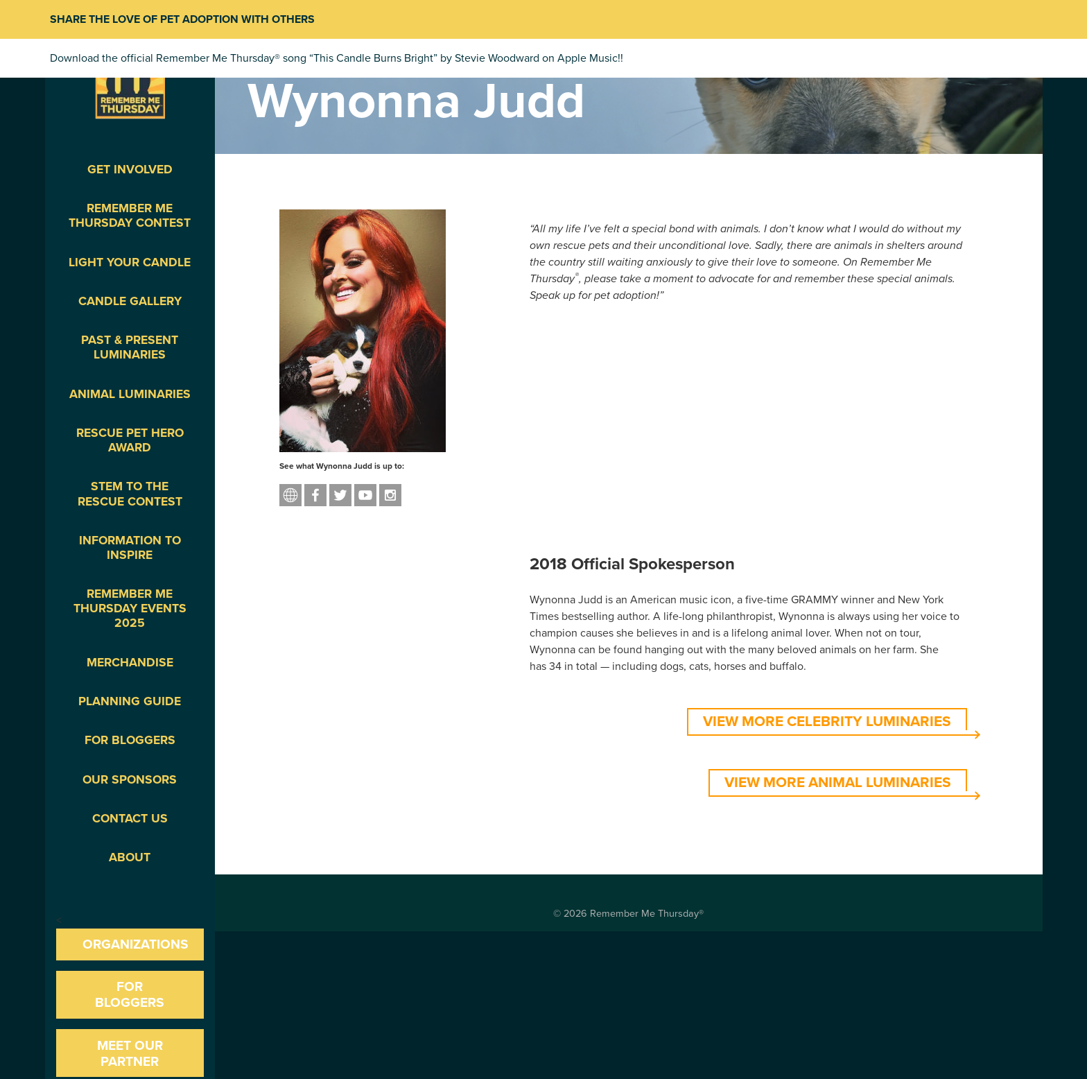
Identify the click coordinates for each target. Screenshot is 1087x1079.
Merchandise (130, 662)
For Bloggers (130, 740)
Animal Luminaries (130, 394)
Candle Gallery (130, 301)
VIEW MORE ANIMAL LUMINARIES (837, 782)
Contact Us (130, 818)
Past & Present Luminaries (129, 347)
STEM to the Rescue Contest (130, 493)
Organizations (135, 944)
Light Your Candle (130, 262)
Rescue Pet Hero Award (130, 440)
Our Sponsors (129, 779)
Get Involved (130, 169)
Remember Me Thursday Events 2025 (129, 608)
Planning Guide (129, 701)
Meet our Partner (130, 1053)
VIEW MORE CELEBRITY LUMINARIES (827, 721)
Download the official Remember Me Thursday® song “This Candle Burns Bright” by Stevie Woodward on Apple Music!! (336, 58)
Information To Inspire (130, 547)
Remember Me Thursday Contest (130, 215)
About (129, 857)
